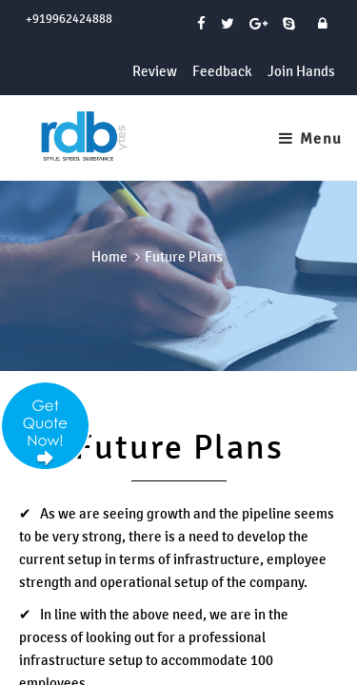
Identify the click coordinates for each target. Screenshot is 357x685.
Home (109, 256)
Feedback (222, 71)
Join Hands (301, 71)
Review (154, 71)
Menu (311, 138)
